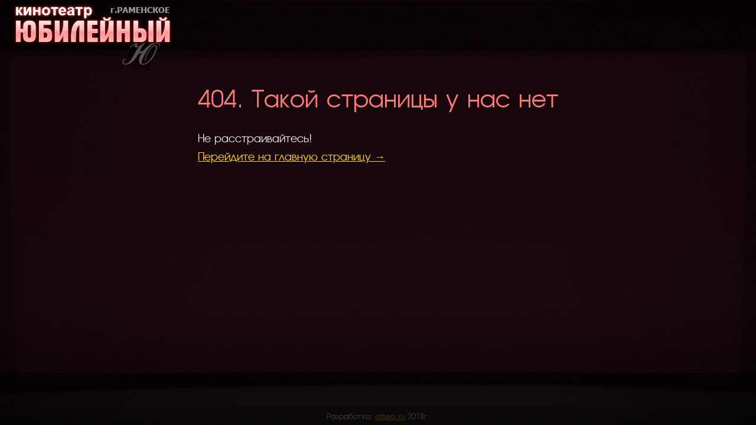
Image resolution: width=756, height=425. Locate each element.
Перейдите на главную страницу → (291, 156)
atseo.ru (390, 415)
